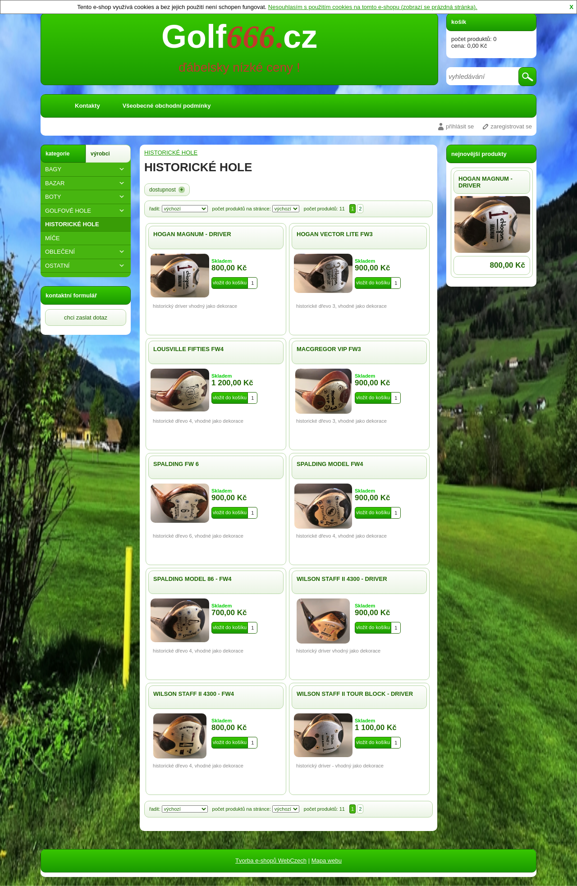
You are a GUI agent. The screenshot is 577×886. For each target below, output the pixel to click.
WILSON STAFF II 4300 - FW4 (193, 693)
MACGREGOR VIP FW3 (329, 349)
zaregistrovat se (511, 126)
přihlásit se (460, 126)
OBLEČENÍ (85, 251)
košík (458, 21)
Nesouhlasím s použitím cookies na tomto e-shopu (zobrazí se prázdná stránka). (372, 7)
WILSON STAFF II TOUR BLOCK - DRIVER (355, 693)
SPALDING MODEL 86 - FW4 (192, 578)
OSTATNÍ (85, 265)
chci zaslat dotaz (85, 317)
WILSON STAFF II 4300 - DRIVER (342, 578)
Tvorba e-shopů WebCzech (271, 860)
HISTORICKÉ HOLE (72, 224)
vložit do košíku (230, 282)
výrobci (100, 154)
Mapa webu (326, 860)
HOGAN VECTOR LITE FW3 (335, 234)
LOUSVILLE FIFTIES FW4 (188, 349)
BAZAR (85, 183)
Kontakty (87, 105)
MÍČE (52, 238)
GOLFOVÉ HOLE (85, 210)
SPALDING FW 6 (176, 464)
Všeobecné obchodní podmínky (167, 105)
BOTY (85, 196)
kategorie (57, 154)
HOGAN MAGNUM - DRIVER (192, 234)
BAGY (85, 169)
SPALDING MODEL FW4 (330, 464)
